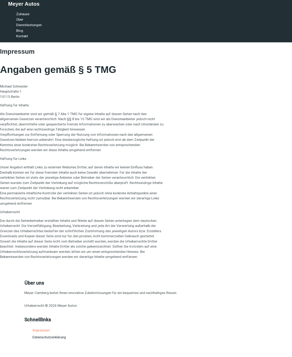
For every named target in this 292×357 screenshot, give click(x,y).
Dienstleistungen (29, 25)
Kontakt (22, 36)
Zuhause (22, 14)
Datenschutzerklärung (49, 337)
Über (19, 19)
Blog (19, 30)
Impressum (41, 330)
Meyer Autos (24, 4)
